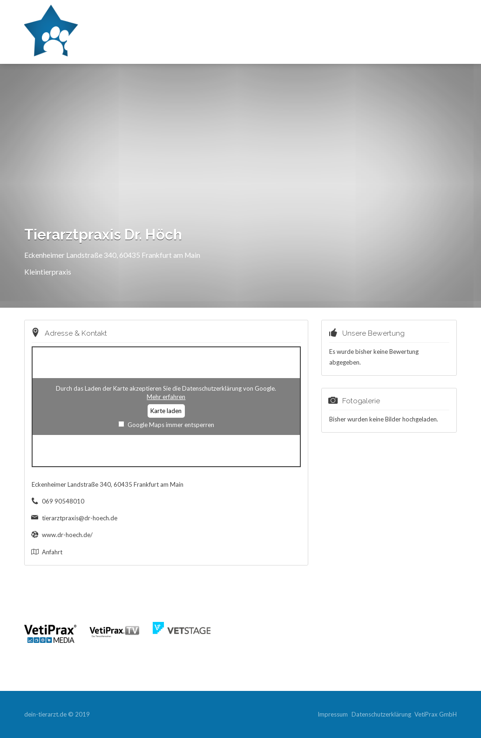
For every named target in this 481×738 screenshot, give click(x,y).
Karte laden (166, 410)
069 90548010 (63, 501)
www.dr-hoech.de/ (67, 534)
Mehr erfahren (166, 396)
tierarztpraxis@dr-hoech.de (79, 518)
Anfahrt (52, 552)
